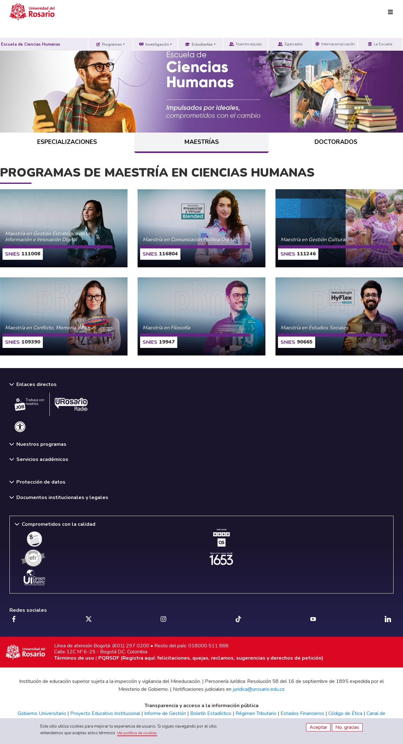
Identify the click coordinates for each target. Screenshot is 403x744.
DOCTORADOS (336, 142)
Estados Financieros (302, 713)
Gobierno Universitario (42, 713)
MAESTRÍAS (201, 142)
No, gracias (347, 727)
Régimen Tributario (256, 713)
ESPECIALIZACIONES (67, 142)
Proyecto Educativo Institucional (105, 713)
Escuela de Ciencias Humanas (30, 44)
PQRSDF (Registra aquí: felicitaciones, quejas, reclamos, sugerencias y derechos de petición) (210, 658)
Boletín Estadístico (210, 713)
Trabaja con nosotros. (29, 404)
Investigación (154, 44)
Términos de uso (74, 658)
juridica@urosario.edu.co (259, 689)
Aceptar (318, 727)
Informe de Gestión (165, 713)
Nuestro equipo (245, 44)
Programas (109, 44)
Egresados (290, 44)
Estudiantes (199, 44)
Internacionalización (335, 44)
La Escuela (380, 44)
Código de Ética (345, 713)
